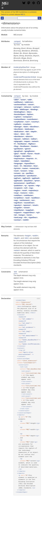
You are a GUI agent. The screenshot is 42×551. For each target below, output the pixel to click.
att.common (27, 319)
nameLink (34, 168)
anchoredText (20, 104)
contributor (32, 119)
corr (27, 122)
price (37, 180)
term (29, 215)
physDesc (28, 180)
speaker (17, 205)
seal (27, 198)
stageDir (17, 207)
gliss (16, 153)
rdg (37, 185)
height (17, 156)
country (35, 122)
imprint (30, 158)
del (27, 131)
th (25, 217)
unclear (17, 220)
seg (15, 200)
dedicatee (29, 129)
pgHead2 (18, 180)
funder (34, 146)
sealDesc (35, 198)
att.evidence (28, 327)
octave (23, 171)
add (29, 99)
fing (16, 146)
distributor (18, 136)
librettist (27, 166)
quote (31, 185)
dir (28, 134)
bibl (16, 109)
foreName (24, 146)
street (26, 207)
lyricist (17, 168)
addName (18, 102)
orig (31, 171)
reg (31, 188)
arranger (18, 107)
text (15, 272)
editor (33, 139)
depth (33, 131)
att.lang (26, 331)
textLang (18, 217)
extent (35, 141)
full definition (27, 41)
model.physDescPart (21, 67)
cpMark (17, 124)
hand (23, 153)
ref (26, 188)
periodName (19, 176)
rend (24, 190)
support (17, 212)
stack (35, 205)
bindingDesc (19, 112)
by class (17, 44)
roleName (28, 195)
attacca (27, 107)
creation (26, 124)
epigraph (18, 141)
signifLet (18, 203)
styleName (18, 210)
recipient (18, 188)
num (16, 171)
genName (18, 149)
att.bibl (26, 323)
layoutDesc (29, 163)
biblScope (24, 109)
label (16, 161)
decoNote (18, 129)
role (31, 193)
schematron (23, 272)
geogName (29, 151)
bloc (29, 112)
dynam (17, 139)
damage (17, 126)
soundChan (29, 203)
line (35, 166)
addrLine (28, 102)
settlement (24, 200)
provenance (19, 183)
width (25, 220)
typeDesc (33, 217)
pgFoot (17, 178)
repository (33, 190)
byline (30, 114)
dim (22, 134)
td (15, 215)
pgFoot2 (26, 178)
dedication (18, 131)
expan (27, 141)
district (29, 136)
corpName (18, 122)
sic (33, 200)
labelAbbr (25, 161)
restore (24, 193)
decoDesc (34, 126)
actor (23, 99)
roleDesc (18, 195)
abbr (16, 99)
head (37, 153)
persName (31, 176)
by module (26, 44)
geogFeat (18, 151)
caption (17, 117)
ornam (17, 173)
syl (38, 212)
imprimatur (19, 158)
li (20, 166)
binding (34, 109)
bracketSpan (19, 114)
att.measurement (29, 335)
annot (30, 104)
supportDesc (29, 212)
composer (27, 117)
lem (16, 166)
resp (16, 193)
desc (16, 134)
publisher (18, 185)
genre (27, 149)
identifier (26, 156)
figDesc (32, 144)
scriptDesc (18, 198)
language (18, 163)
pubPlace (30, 183)
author (36, 107)
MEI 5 (23, 14)
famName (22, 144)
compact (17, 41)
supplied (29, 210)
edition (26, 139)
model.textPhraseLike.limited (25, 77)
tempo (21, 215)
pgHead (35, 178)
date (26, 126)
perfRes (29, 173)
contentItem (19, 119)
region (17, 190)
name (25, 168)
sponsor (27, 205)
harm (30, 153)
